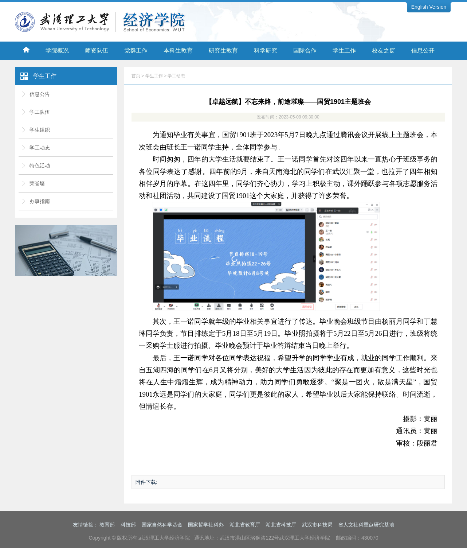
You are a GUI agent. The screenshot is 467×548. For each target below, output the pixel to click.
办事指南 (40, 201)
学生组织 (40, 130)
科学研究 (265, 50)
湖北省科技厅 (281, 525)
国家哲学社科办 (206, 525)
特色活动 (40, 165)
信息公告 (40, 94)
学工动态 (40, 148)
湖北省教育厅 (244, 525)
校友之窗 (383, 50)
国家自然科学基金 (162, 525)
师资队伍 (96, 50)
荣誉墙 (37, 183)
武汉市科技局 (317, 525)
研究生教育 (223, 50)
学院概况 (57, 50)
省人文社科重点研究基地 (366, 525)
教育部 (107, 525)
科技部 (128, 525)
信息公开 (423, 50)
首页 (136, 75)
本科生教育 (178, 50)
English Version (429, 7)
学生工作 (344, 50)
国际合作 (305, 50)
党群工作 (136, 50)
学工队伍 (40, 112)
